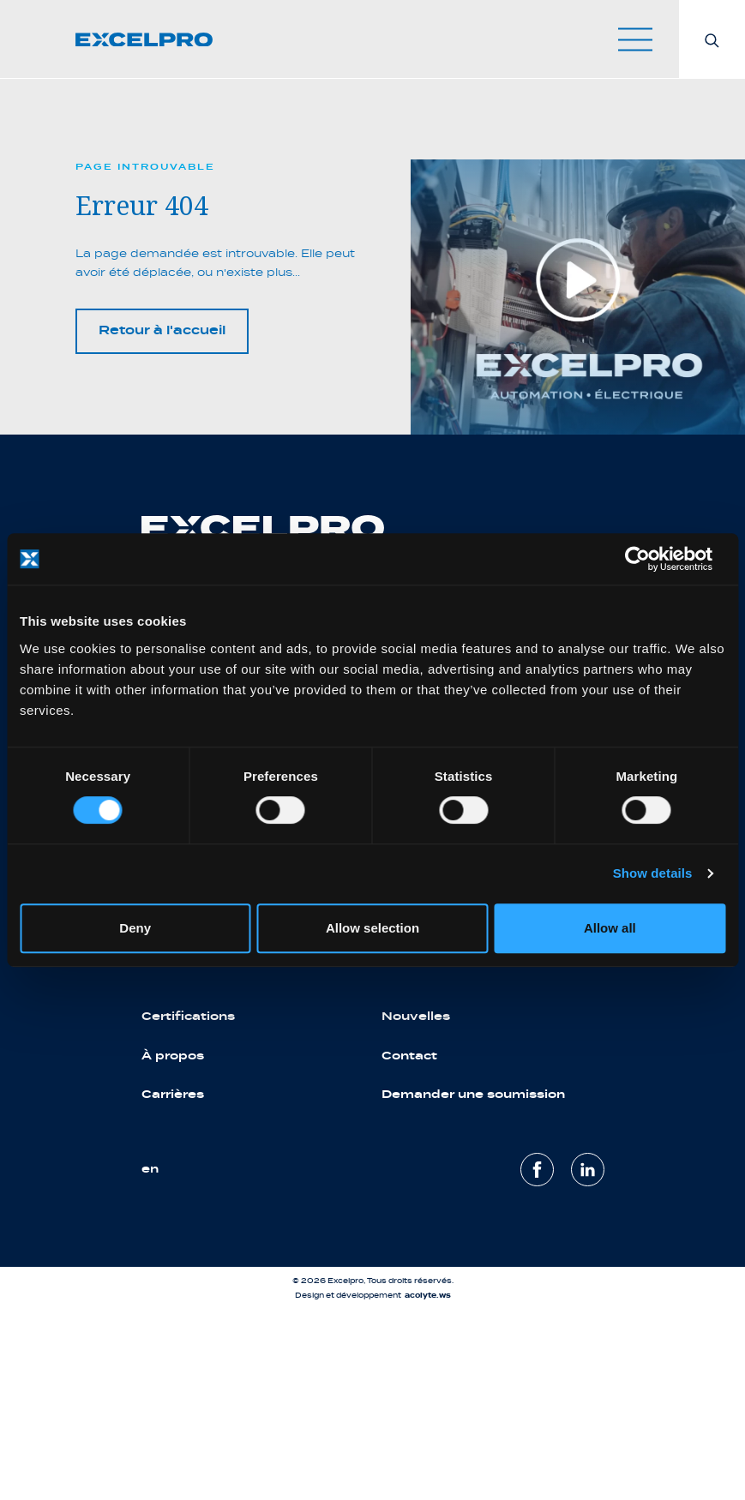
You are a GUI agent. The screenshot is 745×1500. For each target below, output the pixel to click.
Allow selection (372, 928)
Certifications (188, 1016)
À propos (172, 1055)
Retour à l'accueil (162, 330)
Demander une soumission (473, 1094)
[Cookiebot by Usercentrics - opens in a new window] (650, 559)
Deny (135, 928)
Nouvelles (416, 1016)
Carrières (172, 1094)
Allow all (610, 928)
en (150, 1169)
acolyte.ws (428, 1295)
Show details (653, 873)
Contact (409, 1055)
